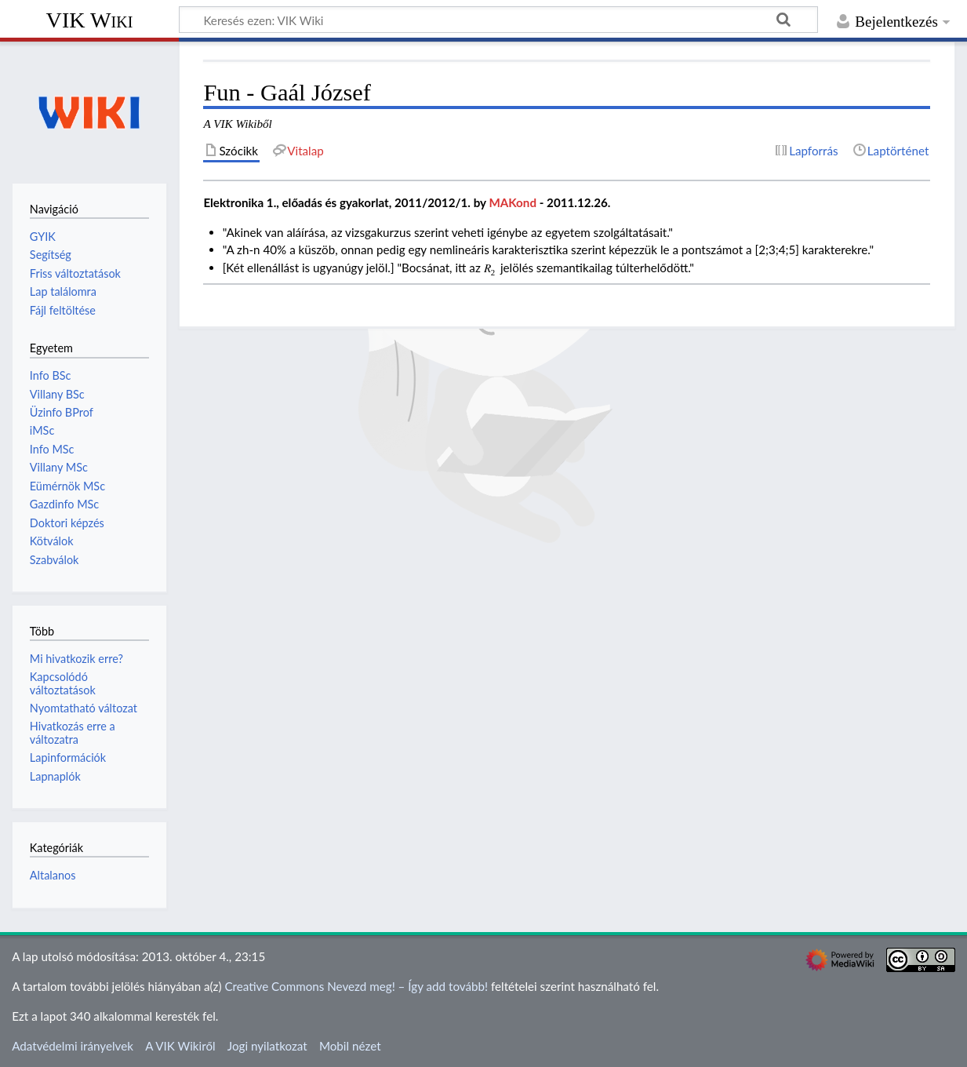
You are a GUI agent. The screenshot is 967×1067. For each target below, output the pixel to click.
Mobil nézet (350, 1046)
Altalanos (53, 875)
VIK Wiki (89, 20)
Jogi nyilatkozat (267, 1046)
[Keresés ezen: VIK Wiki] (498, 19)
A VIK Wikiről (180, 1046)
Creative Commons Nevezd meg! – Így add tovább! (356, 986)
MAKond (512, 202)
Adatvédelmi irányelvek (72, 1046)
